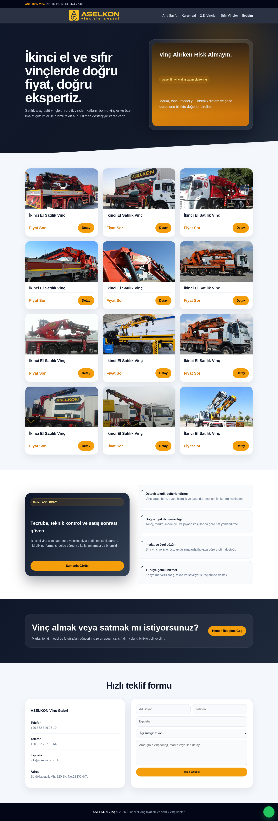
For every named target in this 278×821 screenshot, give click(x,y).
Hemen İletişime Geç (227, 630)
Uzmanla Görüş (77, 565)
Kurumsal (188, 15)
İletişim (247, 15)
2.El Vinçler (208, 15)
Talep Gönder (192, 771)
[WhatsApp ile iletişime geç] (269, 812)
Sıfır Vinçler (229, 15)
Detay (86, 227)
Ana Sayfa (169, 15)
